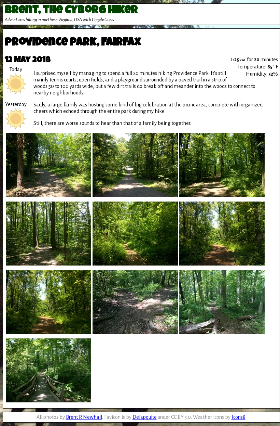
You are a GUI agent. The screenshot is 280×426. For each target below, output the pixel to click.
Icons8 (239, 417)
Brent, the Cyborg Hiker (71, 11)
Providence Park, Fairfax (73, 43)
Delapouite (144, 417)
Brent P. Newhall (84, 417)
